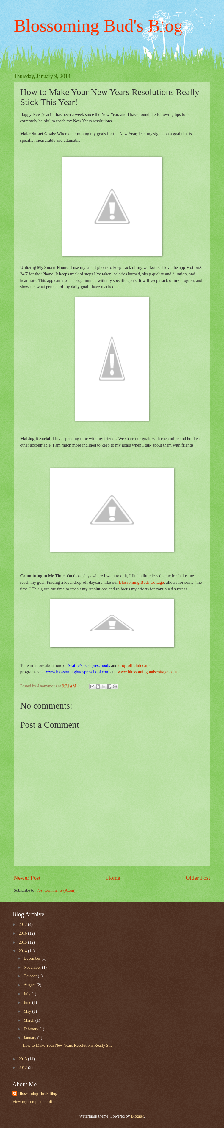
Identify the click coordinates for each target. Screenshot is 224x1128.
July (27, 994)
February (31, 1029)
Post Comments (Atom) (55, 890)
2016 (23, 933)
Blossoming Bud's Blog (98, 25)
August (30, 985)
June (28, 1002)
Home (113, 878)
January (30, 1038)
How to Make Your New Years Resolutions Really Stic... (69, 1045)
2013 (23, 1059)
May (28, 1011)
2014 (23, 951)
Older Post (198, 878)
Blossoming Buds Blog (37, 1093)
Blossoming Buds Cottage (141, 582)
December (32, 958)
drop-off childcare (134, 665)
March (29, 1020)
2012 (23, 1067)
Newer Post (27, 878)
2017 (23, 924)
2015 (23, 942)
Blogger (137, 1116)
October (31, 976)
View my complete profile (33, 1101)
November (33, 967)
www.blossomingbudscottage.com (147, 671)
